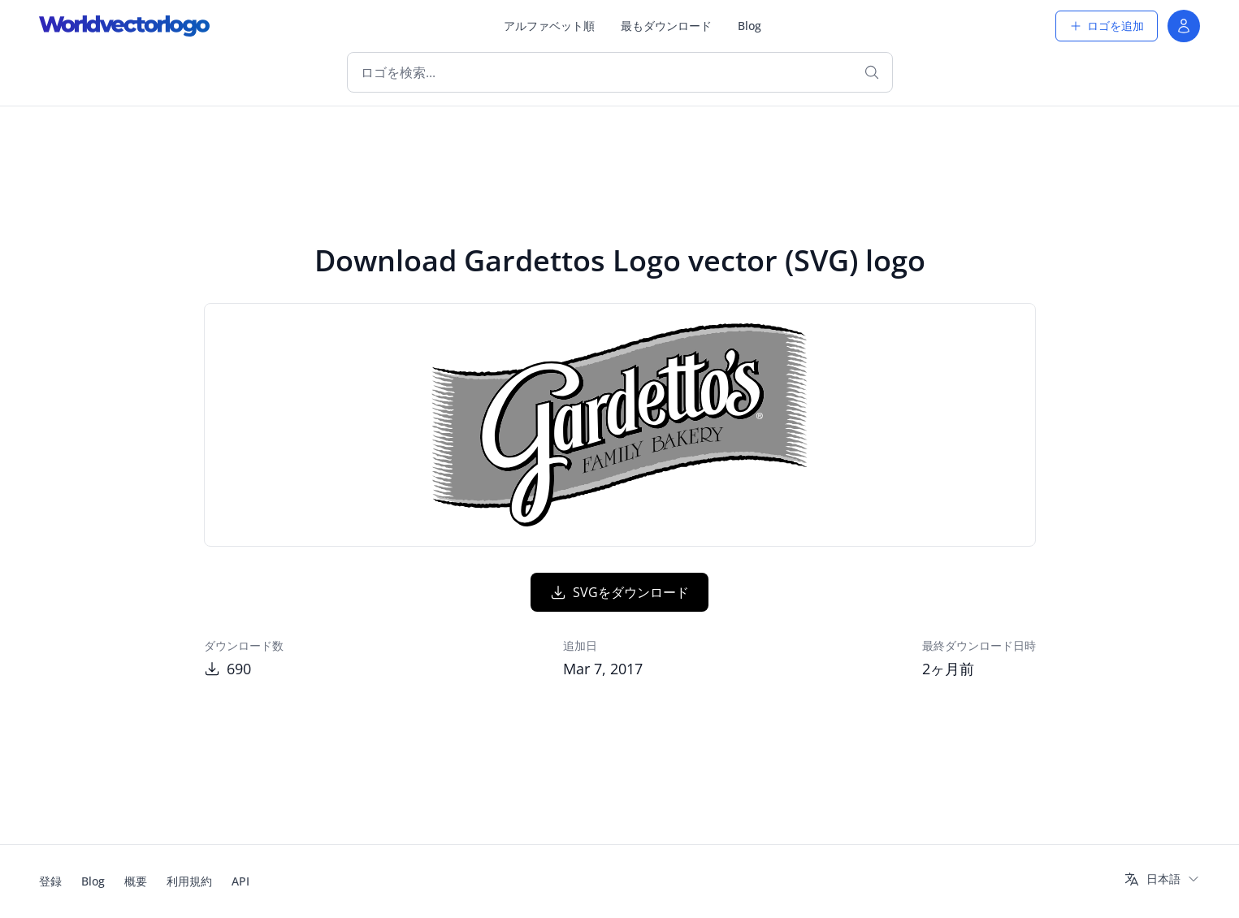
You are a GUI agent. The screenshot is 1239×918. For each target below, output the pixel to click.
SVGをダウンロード (619, 592)
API (240, 881)
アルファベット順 (549, 25)
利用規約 (189, 881)
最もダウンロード (666, 25)
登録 (50, 881)
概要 (135, 881)
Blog (749, 25)
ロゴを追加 (1106, 25)
